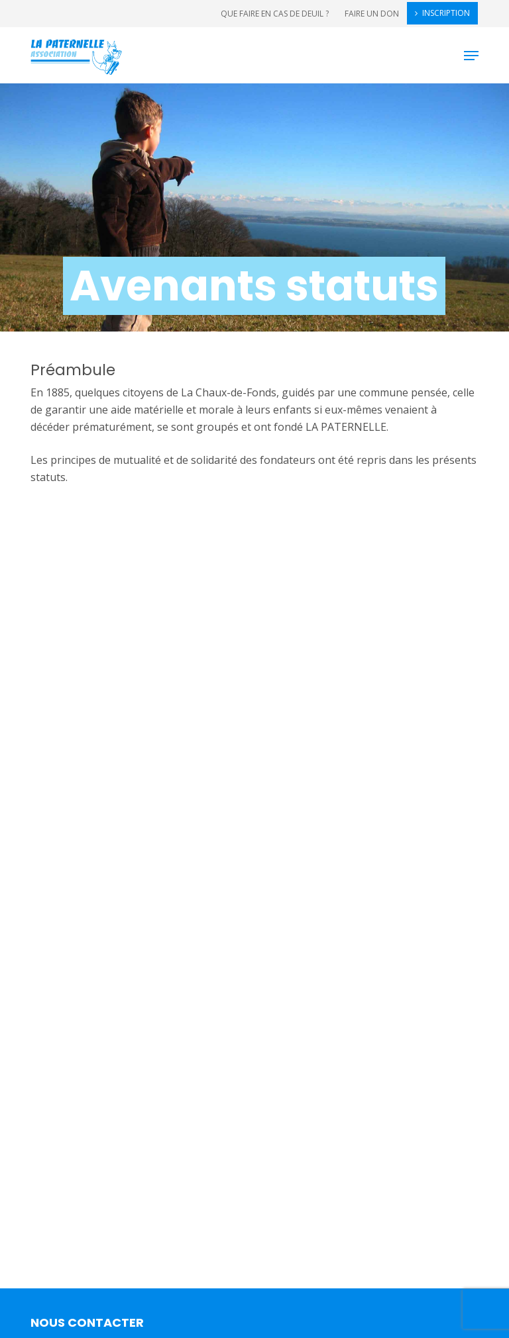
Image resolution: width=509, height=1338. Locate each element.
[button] (471, 55)
